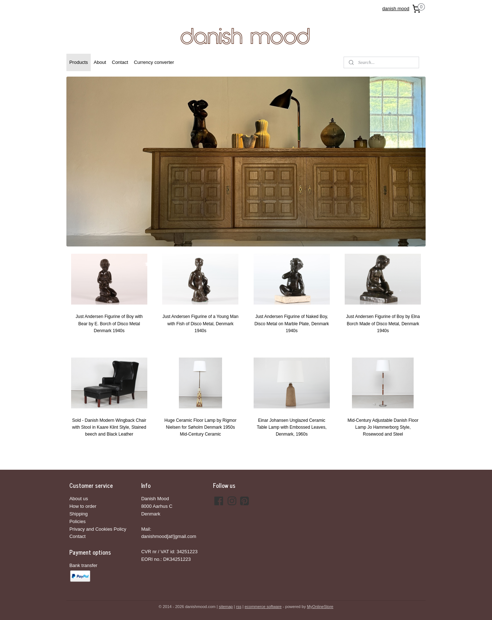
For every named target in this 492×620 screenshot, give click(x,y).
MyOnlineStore (320, 606)
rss (238, 606)
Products (78, 62)
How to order (82, 506)
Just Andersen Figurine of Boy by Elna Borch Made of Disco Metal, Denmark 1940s (383, 323)
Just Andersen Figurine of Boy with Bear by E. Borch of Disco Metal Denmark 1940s (109, 323)
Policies (77, 521)
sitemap (226, 606)
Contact (120, 62)
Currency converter (154, 62)
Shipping (78, 514)
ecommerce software (263, 606)
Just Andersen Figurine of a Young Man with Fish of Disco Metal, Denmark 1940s (200, 323)
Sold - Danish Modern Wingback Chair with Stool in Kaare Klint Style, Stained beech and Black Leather (109, 427)
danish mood (395, 8)
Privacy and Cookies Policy (97, 529)
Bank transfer (83, 565)
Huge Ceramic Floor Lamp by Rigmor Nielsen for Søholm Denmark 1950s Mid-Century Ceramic (200, 427)
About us (78, 498)
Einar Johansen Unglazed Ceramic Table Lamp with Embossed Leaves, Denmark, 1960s (292, 427)
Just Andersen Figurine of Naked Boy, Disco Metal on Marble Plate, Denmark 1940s (291, 323)
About (100, 62)
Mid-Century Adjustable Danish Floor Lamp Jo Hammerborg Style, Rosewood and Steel (383, 427)
